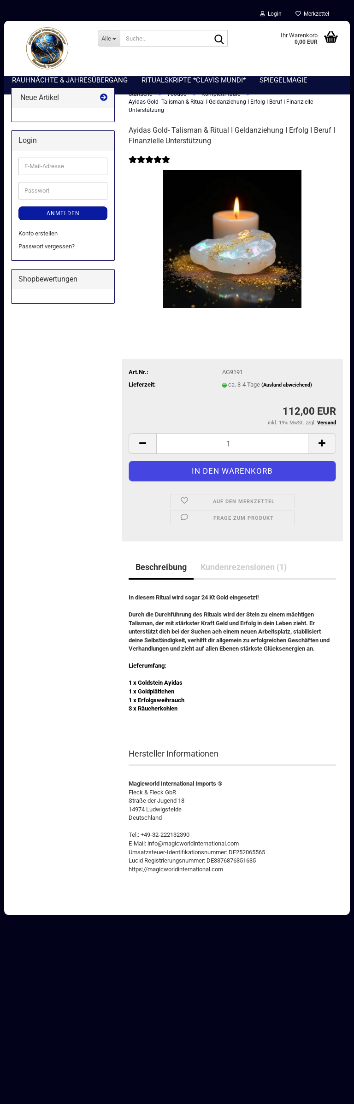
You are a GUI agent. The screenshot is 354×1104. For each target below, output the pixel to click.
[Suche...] (109, 38)
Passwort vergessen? (46, 250)
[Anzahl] (232, 448)
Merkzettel (312, 14)
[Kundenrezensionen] (149, 170)
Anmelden (63, 218)
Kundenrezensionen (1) (244, 571)
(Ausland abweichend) (286, 390)
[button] (142, 448)
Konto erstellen (38, 238)
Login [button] (271, 14)
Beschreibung (161, 571)
